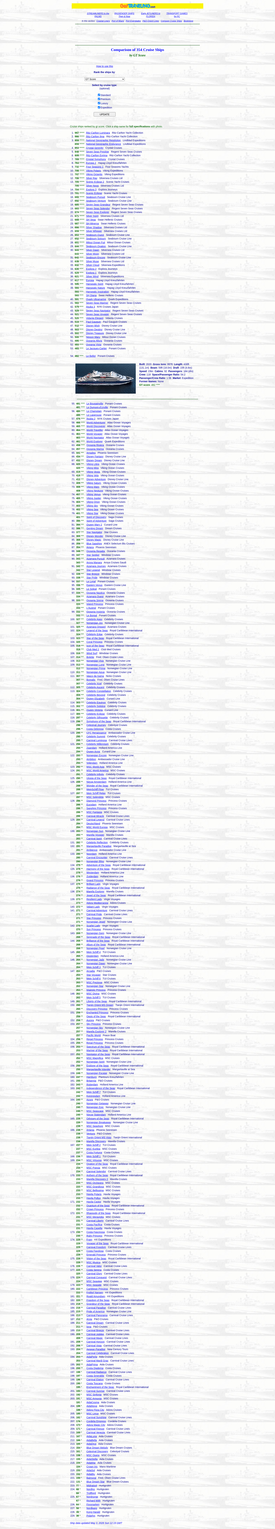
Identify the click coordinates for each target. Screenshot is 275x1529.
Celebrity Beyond (95, 695)
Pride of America (95, 1311)
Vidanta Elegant (94, 318)
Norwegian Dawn (95, 963)
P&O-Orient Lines (151, 21)
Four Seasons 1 (94, 166)
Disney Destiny (94, 329)
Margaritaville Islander (98, 1069)
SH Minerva (92, 223)
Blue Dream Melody (97, 1447)
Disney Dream (94, 460)
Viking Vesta (93, 471)
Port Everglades (133, 21)
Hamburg (91, 1077)
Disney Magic (93, 539)
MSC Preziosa (94, 982)
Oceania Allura (94, 340)
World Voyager (94, 434)
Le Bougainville (94, 403)
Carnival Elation (95, 1379)
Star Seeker (92, 555)
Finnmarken (92, 1504)
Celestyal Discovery (97, 1451)
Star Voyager (93, 974)
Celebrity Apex (94, 619)
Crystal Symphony (96, 159)
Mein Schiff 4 (93, 952)
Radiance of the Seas (98, 887)
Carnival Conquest (96, 1277)
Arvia (89, 1319)
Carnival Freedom (96, 1247)
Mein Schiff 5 (93, 997)
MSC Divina (92, 993)
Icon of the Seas (95, 645)
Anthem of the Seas (97, 1175)
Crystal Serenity (94, 147)
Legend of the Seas (97, 630)
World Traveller (94, 430)
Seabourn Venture (96, 200)
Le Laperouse (94, 415)
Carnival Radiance (96, 1372)
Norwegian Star (94, 986)
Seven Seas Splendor (98, 208)
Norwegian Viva (95, 660)
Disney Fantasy (94, 456)
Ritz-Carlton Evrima (96, 155)
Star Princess (93, 918)
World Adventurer (95, 422)
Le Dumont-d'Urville (97, 407)
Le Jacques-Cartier (96, 348)
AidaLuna (91, 1436)
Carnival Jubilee (95, 1334)
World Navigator (95, 437)
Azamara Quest (94, 596)
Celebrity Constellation (98, 691)
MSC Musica (93, 1262)
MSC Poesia (93, 1167)
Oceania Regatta (95, 551)
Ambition (91, 759)
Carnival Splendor (96, 1171)
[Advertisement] (137, 35)
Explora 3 (91, 189)
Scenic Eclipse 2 (95, 181)
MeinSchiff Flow (95, 789)
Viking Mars (92, 486)
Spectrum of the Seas (98, 1046)
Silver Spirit (92, 216)
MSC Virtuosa (94, 1160)
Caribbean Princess (97, 1288)
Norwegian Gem (95, 933)
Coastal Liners (103, 21)
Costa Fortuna (94, 1152)
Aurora (90, 1020)
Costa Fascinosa (95, 1232)
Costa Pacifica (94, 1224)
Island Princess (94, 604)
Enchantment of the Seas (100, 1387)
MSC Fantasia (94, 812)
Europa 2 (91, 163)
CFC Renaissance (96, 732)
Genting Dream (94, 528)
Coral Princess (94, 641)
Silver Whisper (94, 231)
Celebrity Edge (94, 634)
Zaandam (91, 747)
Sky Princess (93, 1024)
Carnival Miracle (95, 816)
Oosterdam (92, 956)
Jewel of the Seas (96, 895)
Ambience (91, 850)
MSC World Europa (97, 827)
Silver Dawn (92, 250)
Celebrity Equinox (96, 702)
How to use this (104, 66)
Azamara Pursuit (95, 558)
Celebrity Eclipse (95, 713)
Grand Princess (94, 880)
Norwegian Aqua (95, 672)
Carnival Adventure (96, 910)
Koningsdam (93, 1096)
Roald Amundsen (95, 1296)
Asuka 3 (90, 306)
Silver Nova (92, 185)
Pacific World (93, 1035)
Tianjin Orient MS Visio (98, 1137)
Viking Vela (92, 475)
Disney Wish (93, 325)
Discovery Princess (96, 1008)
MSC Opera (92, 1455)
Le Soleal (91, 589)
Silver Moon (92, 253)
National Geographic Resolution (103, 140)
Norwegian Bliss (95, 861)
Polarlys (90, 1515)
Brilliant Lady (93, 884)
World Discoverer (95, 426)
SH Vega (91, 219)
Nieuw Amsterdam (96, 781)
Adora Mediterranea (97, 902)
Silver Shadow (94, 227)
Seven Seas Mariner (97, 302)
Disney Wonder (94, 536)
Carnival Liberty (94, 1220)
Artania (90, 1130)
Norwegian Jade (95, 959)
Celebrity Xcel (94, 683)
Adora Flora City (95, 1409)
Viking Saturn (93, 483)
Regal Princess (94, 1039)
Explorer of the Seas (97, 1065)
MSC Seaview (94, 1281)
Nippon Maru (93, 337)
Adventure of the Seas (98, 865)
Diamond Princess (96, 800)
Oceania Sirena (94, 600)
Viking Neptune (94, 490)
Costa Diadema (94, 1368)
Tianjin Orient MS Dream (99, 1005)
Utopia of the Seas (96, 778)
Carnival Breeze (95, 1330)
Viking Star (92, 513)
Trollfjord (91, 1493)
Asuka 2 (90, 418)
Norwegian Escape (96, 1073)
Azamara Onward (96, 626)
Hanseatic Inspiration (97, 291)
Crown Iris (92, 1466)
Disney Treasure (95, 333)
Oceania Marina (95, 449)
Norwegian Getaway (97, 1103)
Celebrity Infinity (95, 774)
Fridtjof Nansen (94, 1292)
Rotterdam (92, 1084)
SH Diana (91, 295)
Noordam (91, 853)
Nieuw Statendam (96, 1114)
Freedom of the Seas (97, 1300)
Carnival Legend (95, 819)
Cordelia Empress (96, 1421)
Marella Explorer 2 (96, 1031)
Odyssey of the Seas (97, 1118)
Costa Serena (94, 1270)
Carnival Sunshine (96, 1417)
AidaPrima (92, 1364)
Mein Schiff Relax (96, 793)
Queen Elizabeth (95, 698)
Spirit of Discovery (96, 517)
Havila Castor (93, 1201)
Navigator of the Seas (98, 1054)
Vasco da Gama (95, 676)
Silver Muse (92, 261)
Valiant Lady (93, 906)
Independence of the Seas (100, 1088)
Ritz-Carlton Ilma (95, 136)
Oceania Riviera (95, 445)
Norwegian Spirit (95, 1061)
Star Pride (91, 577)
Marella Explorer (95, 891)
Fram (89, 1239)
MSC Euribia (93, 1148)
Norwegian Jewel (95, 921)
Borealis (90, 679)
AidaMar (91, 1462)
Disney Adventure (96, 479)
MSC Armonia (94, 1398)
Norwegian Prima (95, 668)
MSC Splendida (94, 797)
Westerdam (92, 872)
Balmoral (91, 1477)
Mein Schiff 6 (93, 978)
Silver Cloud (92, 265)
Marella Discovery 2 (97, 1179)
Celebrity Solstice (95, 706)
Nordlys (90, 1489)
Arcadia (90, 971)
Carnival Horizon (95, 1341)
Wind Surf (91, 653)
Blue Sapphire (94, 543)
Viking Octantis (94, 174)
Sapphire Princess (96, 808)
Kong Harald (93, 1512)
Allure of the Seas (96, 944)
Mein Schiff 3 (93, 967)
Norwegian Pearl (95, 948)
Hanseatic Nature (95, 287)
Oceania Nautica (95, 592)
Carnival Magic (94, 1338)
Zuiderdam (92, 876)
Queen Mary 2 (94, 524)
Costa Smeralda (95, 1375)
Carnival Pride (94, 914)
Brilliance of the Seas (98, 940)
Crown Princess (95, 1209)
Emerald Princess (96, 1254)
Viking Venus (93, 494)
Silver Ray (91, 178)
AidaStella (92, 1459)
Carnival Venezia (95, 1432)
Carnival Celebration (97, 1353)
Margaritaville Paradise (98, 846)
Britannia (91, 1080)
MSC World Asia (95, 766)
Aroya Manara (94, 562)
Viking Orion (93, 501)
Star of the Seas (95, 638)
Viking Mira (92, 468)
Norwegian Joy (94, 623)
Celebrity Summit (95, 736)
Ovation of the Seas (97, 1164)
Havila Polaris (94, 1194)
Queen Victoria (94, 710)
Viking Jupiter (93, 498)
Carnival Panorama (97, 1315)
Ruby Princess (94, 1235)
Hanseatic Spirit (94, 284)
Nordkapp (91, 1508)
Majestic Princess (96, 990)
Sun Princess (93, 929)
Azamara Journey (96, 566)
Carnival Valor (94, 1266)
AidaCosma (92, 1402)
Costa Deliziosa (94, 729)
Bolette (90, 657)
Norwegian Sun (94, 831)
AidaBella (91, 1440)
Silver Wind (92, 276)
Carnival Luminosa (96, 740)
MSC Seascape (94, 1111)
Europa (90, 280)
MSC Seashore (94, 1126)
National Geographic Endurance (103, 144)
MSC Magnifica (94, 1058)
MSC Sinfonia (94, 1394)
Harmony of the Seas (98, 869)
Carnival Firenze (95, 1428)
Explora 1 (91, 272)
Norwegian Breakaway (98, 1122)
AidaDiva (91, 1443)
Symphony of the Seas (98, 721)
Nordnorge (92, 1496)
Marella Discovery (96, 1141)
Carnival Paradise (96, 1307)
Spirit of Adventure (96, 520)
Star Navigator (94, 532)
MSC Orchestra (94, 1182)
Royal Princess (94, 1042)
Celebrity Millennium (97, 744)
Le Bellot (91, 356)
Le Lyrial (91, 581)
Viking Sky (92, 505)
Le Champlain (94, 411)
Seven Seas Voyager (97, 314)
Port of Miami (118, 21)
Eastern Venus (94, 585)
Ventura (90, 1133)
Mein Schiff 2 (93, 1145)
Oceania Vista (93, 344)
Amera (90, 547)
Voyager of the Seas (97, 1243)
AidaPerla (91, 1356)
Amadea (91, 452)
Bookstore (188, 21)
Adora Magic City (95, 1425)
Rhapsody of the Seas (98, 1213)
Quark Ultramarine (96, 299)
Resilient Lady (94, 899)
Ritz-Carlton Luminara (98, 132)
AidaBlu (90, 1474)
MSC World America (97, 770)
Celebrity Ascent (95, 687)
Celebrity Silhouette (97, 717)
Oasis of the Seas (96, 1016)
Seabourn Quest (95, 235)
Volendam (91, 763)
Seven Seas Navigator (98, 310)
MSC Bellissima (95, 1190)
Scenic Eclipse (94, 193)
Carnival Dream (94, 1322)
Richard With (93, 1500)
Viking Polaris (93, 170)
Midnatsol (91, 1485)
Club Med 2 (92, 649)
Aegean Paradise (95, 1349)
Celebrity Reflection (97, 842)
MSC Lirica (92, 1413)
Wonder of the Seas (97, 785)
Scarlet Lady (93, 925)
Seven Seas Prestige (97, 151)
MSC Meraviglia (95, 1217)
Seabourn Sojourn (96, 238)
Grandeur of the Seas (98, 1303)
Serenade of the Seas (98, 937)
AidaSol (90, 1470)
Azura (89, 1099)
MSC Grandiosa (95, 1186)
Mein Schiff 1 (93, 1156)
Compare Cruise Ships (171, 21)
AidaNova (91, 1406)
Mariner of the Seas (97, 1050)
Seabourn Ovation (96, 246)
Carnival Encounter (96, 857)
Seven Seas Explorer (97, 212)
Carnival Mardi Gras (97, 1360)
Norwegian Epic (95, 1107)
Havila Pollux (93, 1198)
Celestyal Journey (96, 725)
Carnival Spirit (94, 838)
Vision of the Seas (96, 1258)
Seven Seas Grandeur (98, 204)
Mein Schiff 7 (93, 1092)
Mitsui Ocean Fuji (95, 242)
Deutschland (93, 823)
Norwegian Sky (94, 1027)
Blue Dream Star (95, 1481)
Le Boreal (91, 615)
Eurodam (91, 804)
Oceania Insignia (95, 611)
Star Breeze (92, 573)
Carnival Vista (94, 1345)
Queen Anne (93, 751)
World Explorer (94, 441)
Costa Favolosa (94, 1251)
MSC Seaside (94, 1285)
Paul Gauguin (93, 321)
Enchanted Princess (97, 1012)
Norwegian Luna (95, 664)
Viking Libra (92, 464)
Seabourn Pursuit (95, 197)
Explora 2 (91, 269)
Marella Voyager (95, 835)
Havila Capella (94, 1228)
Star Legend (93, 570)
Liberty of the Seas (96, 1001)
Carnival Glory (94, 1273)
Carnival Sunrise (95, 1391)
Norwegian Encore (96, 755)
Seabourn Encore (95, 257)
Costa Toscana (94, 1383)
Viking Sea (92, 509)
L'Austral (91, 607)
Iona (88, 1326)
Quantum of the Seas (98, 1205)
